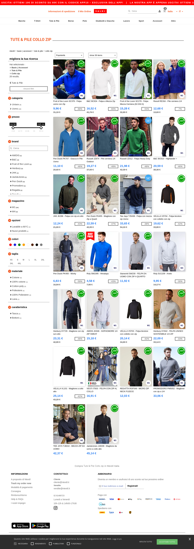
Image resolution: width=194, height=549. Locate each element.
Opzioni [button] (16, 213)
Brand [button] (15, 134)
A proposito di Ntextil (21, 472)
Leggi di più (117, 539)
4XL (19, 256)
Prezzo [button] (16, 109)
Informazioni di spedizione (61, 11)
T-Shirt (37, 21)
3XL (11, 256)
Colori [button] (15, 231)
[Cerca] (142, 11)
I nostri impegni (18, 496)
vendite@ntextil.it (62, 481)
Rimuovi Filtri (28, 81)
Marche (21, 21)
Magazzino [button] (18, 193)
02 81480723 (60, 488)
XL (35, 252)
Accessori (157, 21)
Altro (173, 21)
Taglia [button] (15, 246)
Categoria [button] (17, 91)
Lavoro (126, 21)
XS (11, 252)
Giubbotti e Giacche (105, 21)
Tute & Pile (54, 21)
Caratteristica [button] (19, 300)
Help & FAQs (17, 492)
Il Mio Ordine (84, 11)
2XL (42, 252)
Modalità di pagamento (22, 480)
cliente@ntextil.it (61, 475)
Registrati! (132, 478)
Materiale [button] (17, 264)
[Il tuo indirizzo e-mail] (112, 478)
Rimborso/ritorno (19, 488)
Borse (71, 21)
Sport (141, 21)
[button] (160, 11)
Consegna (16, 484)
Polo (85, 21)
